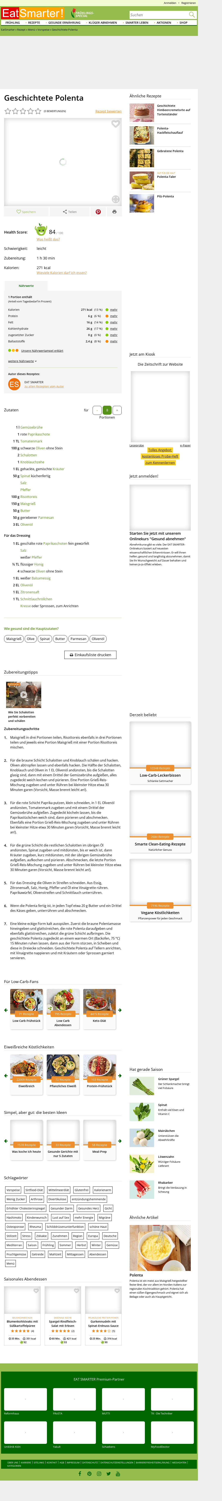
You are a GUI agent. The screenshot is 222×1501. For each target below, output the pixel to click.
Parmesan (46, 517)
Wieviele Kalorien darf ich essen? (62, 273)
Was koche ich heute (26, 1152)
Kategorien (14, 1465)
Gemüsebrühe (31, 427)
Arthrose (37, 1199)
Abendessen (97, 1254)
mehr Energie (84, 1217)
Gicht (108, 1208)
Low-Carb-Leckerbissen (160, 775)
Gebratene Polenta (170, 151)
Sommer (65, 1245)
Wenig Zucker (16, 1199)
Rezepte (34, 22)
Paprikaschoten (55, 543)
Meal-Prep (99, 1152)
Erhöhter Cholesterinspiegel (26, 1208)
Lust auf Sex (60, 1217)
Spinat (25, 476)
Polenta (136, 1275)
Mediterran (14, 1245)
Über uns (12, 1462)
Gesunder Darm (61, 1208)
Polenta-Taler (166, 177)
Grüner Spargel (168, 1079)
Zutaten (11, 410)
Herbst (81, 1245)
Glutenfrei (82, 1190)
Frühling (13, 22)
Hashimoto (14, 1217)
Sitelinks (39, 1462)
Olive (30, 639)
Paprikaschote (39, 434)
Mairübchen (166, 1131)
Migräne (104, 1217)
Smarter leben (136, 22)
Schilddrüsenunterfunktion (65, 1227)
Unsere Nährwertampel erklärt (42, 351)
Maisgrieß (28, 503)
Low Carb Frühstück (26, 1021)
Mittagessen (75, 1254)
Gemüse (112, 1245)
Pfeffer (25, 490)
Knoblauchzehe (32, 462)
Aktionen (164, 22)
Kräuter (58, 469)
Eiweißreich (26, 1086)
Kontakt (52, 1462)
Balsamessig (41, 578)
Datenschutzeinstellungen (116, 1462)
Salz (23, 483)
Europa (93, 1236)
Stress (26, 1236)
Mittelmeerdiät (59, 1190)
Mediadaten (179, 1462)
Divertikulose (57, 1199)
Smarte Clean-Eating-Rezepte (160, 844)
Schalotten (28, 455)
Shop (184, 22)
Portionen (107, 417)
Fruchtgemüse (16, 1254)
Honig (38, 564)
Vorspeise (13, 1190)
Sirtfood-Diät (34, 1190)
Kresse (25, 606)
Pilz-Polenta (165, 196)
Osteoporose (15, 1227)
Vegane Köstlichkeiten (160, 912)
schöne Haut (98, 1227)
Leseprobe (137, 445)
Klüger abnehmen (103, 22)
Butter (25, 510)
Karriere (26, 1462)
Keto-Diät (99, 1021)
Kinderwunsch (37, 1217)
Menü (10, 1263)
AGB (62, 1462)
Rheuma (35, 1227)
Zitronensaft (29, 592)
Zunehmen (59, 1236)
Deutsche (110, 1236)
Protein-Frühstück (99, 1086)
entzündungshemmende (89, 1199)
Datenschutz (90, 1462)
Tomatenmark (31, 441)
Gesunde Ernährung (64, 22)
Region (77, 1236)
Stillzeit (12, 1236)
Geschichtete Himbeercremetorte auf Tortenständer (173, 110)
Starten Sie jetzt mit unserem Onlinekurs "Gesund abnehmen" (160, 513)
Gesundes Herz (88, 1208)
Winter (96, 1245)
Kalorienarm (102, 1190)
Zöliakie (41, 1236)
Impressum (73, 1462)
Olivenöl (26, 524)
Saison (32, 1245)
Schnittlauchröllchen (36, 599)
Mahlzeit (55, 1254)
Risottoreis (28, 496)
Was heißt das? (48, 239)
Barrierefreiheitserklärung (153, 1462)
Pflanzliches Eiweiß (63, 1086)
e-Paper (185, 445)
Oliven (40, 448)
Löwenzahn (166, 1157)
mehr (114, 310)
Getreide (38, 1254)
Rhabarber (165, 1183)
